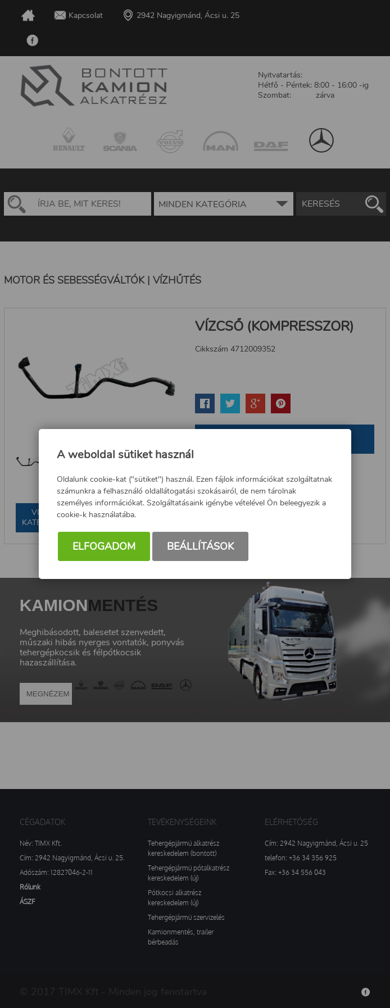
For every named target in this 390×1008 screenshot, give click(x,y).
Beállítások (200, 546)
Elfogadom (103, 546)
